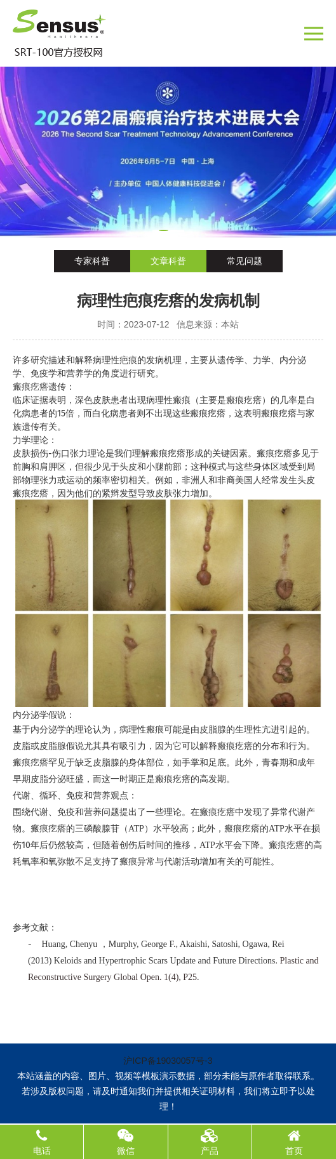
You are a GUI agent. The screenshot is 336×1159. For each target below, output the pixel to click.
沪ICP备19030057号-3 (167, 1061)
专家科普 (92, 261)
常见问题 (244, 261)
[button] (163, 230)
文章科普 (168, 261)
